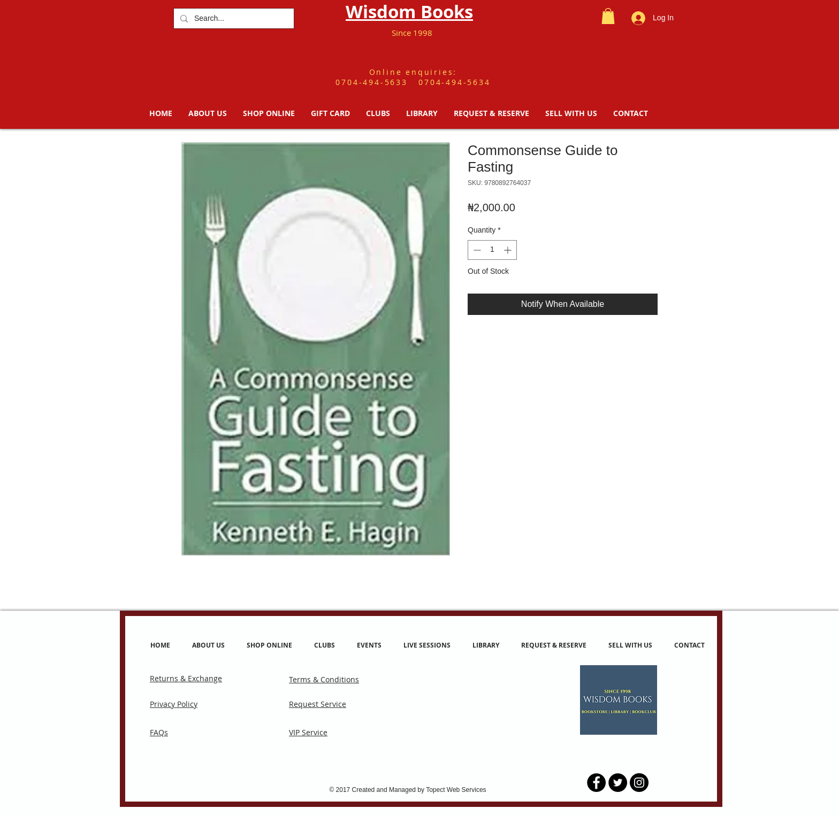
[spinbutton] (492, 250)
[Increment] (508, 250)
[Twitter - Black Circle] (617, 782)
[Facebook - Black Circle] (596, 782)
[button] (608, 16)
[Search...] (232, 18)
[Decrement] (476, 250)
